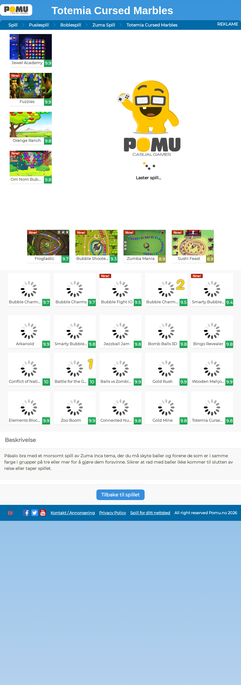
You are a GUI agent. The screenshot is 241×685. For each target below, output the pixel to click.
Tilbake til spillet (120, 495)
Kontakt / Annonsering (73, 513)
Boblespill (70, 25)
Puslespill (39, 25)
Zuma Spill (103, 25)
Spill (12, 25)
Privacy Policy (112, 513)
